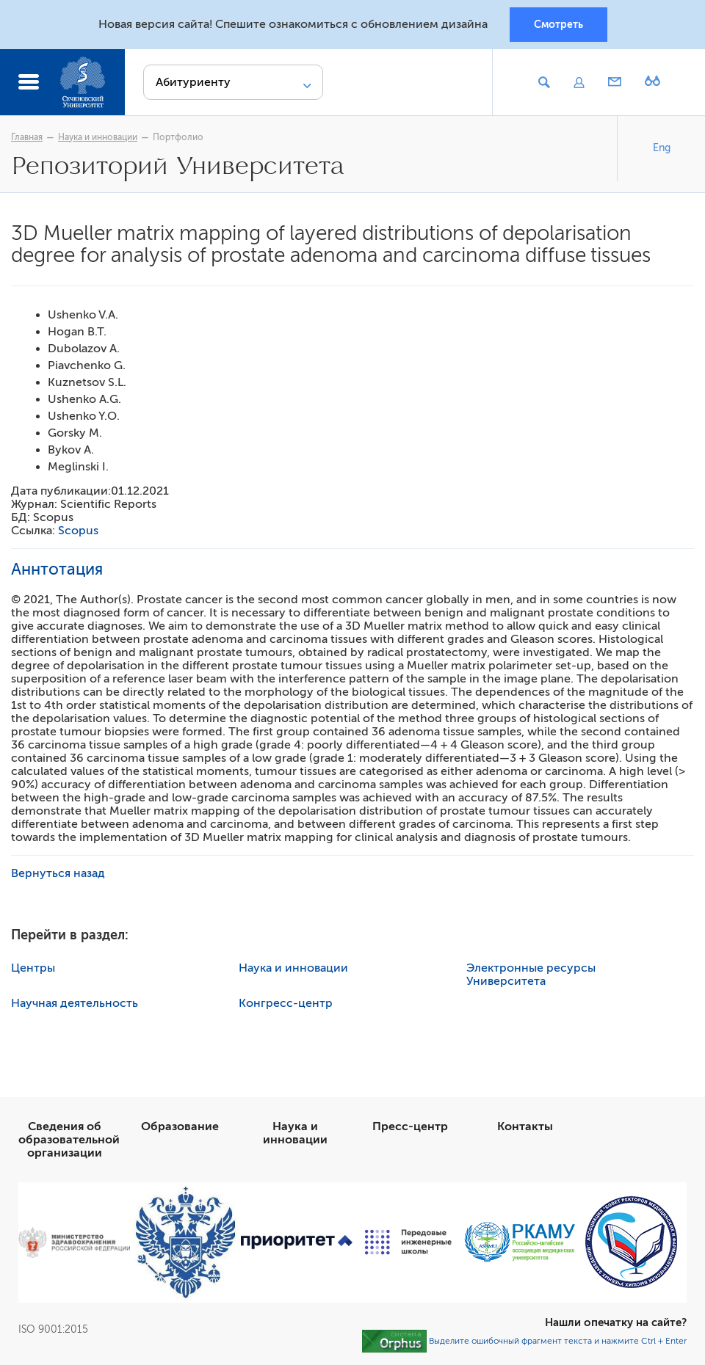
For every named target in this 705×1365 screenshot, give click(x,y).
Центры (33, 968)
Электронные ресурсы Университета (531, 974)
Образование (180, 1126)
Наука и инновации (97, 137)
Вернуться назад (58, 873)
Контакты (525, 1126)
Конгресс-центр (286, 1003)
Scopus (78, 530)
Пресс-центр (410, 1126)
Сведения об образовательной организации (69, 1140)
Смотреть (558, 24)
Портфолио (178, 137)
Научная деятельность (74, 1003)
